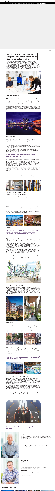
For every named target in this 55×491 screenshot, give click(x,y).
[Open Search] (49, 1)
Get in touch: (25, 449)
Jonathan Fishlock (20, 66)
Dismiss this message (43, 3)
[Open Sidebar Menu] (53, 1)
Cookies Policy (38, 3)
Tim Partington (23, 65)
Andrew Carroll (12, 66)
